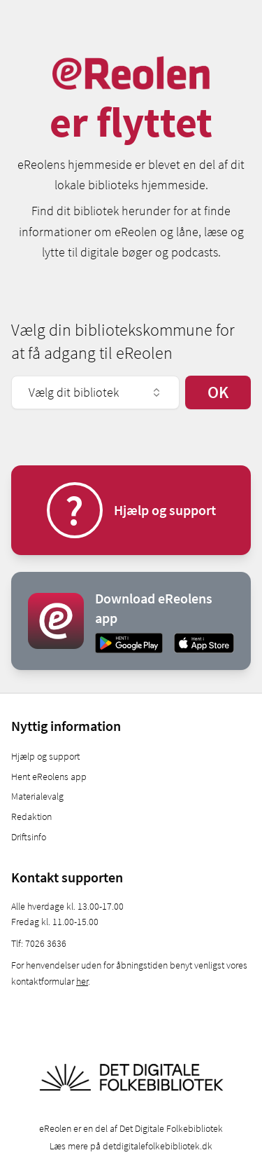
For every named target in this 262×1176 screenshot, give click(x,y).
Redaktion (31, 816)
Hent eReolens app (49, 776)
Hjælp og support (45, 756)
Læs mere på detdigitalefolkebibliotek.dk (131, 1146)
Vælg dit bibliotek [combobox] (95, 392)
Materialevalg (37, 796)
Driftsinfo (28, 836)
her (82, 981)
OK (218, 392)
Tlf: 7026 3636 (38, 943)
